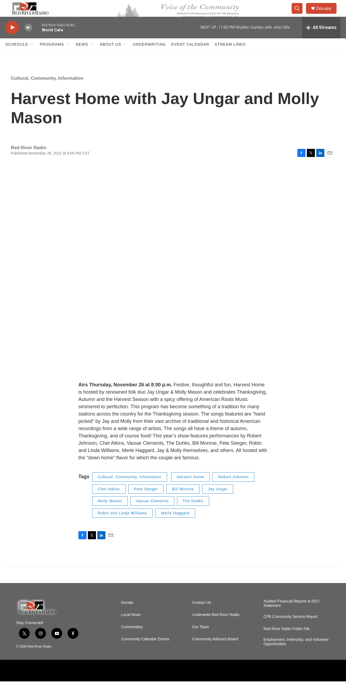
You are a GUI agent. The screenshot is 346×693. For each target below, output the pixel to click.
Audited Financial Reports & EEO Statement (292, 615)
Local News (131, 626)
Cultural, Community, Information (47, 89)
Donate (326, 14)
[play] (12, 39)
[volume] (28, 39)
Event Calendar (190, 56)
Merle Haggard (175, 525)
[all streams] (321, 39)
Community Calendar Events (145, 651)
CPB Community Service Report (291, 628)
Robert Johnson (233, 489)
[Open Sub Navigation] (32, 56)
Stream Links (230, 56)
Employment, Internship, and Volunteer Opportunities (296, 653)
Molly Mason (110, 513)
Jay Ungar (218, 500)
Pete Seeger (146, 500)
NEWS (82, 56)
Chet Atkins (109, 500)
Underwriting (149, 56)
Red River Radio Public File (287, 640)
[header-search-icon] (299, 14)
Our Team (200, 639)
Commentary (132, 639)
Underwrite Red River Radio (215, 626)
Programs (52, 56)
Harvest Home (190, 489)
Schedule (16, 56)
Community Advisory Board (215, 651)
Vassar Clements (152, 513)
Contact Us (201, 614)
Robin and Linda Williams (122, 525)
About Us (110, 56)
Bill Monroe (183, 500)
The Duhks (193, 513)
